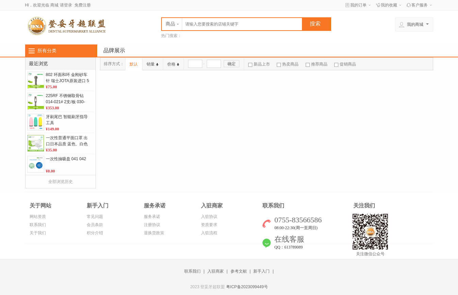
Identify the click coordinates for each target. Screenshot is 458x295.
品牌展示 (114, 50)
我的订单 (358, 5)
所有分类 (46, 50)
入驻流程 (209, 233)
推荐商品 (316, 64)
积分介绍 (95, 233)
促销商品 (345, 64)
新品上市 (259, 64)
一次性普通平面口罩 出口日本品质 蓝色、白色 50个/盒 (67, 143)
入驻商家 (215, 271)
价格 (173, 64)
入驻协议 (209, 216)
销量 (152, 64)
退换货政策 (154, 233)
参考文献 (239, 271)
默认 (134, 64)
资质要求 (209, 224)
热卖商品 (288, 64)
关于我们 (38, 233)
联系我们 (38, 224)
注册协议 (152, 224)
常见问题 (95, 216)
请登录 (66, 5)
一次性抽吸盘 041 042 (66, 158)
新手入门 (261, 271)
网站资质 (38, 216)
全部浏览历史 (60, 181)
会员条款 (95, 224)
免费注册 (82, 5)
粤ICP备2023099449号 (247, 286)
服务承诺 (152, 216)
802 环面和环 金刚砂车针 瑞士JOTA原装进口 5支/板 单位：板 (67, 80)
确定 (231, 63)
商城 (54, 5)
